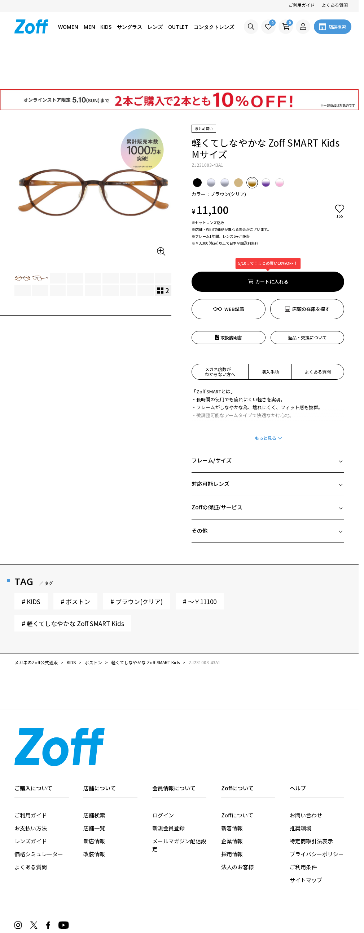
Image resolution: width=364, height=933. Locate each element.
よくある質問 (335, 5)
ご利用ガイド (302, 5)
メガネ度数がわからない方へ (220, 330)
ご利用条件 (303, 826)
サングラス (129, 26)
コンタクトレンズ (214, 26)
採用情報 (232, 813)
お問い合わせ (306, 774)
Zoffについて (237, 774)
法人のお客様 (237, 826)
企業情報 (232, 800)
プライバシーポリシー (317, 813)
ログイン (163, 774)
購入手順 (270, 330)
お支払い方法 (30, 787)
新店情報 (94, 800)
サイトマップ (306, 839)
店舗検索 (94, 774)
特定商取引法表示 (311, 800)
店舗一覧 (94, 787)
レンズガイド (30, 800)
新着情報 (232, 787)
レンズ (155, 26)
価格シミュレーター (38, 813)
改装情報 (94, 813)
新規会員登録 (168, 787)
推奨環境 (300, 787)
